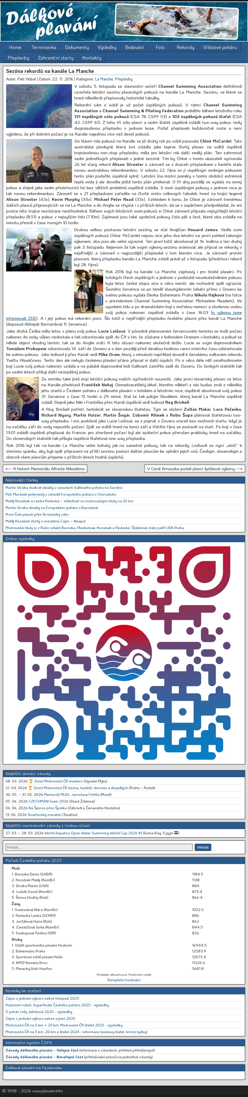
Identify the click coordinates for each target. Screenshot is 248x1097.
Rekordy (185, 47)
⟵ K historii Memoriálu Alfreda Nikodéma (45, 468)
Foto (160, 47)
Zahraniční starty (55, 58)
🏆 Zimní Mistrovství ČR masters (56, 780)
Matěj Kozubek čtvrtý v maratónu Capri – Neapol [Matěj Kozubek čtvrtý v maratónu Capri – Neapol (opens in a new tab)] (46, 520)
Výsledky (107, 47)
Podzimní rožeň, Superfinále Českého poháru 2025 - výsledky (57, 1004)
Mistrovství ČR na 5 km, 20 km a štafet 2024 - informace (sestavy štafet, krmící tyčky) (76, 1031)
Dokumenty (77, 47)
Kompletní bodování (124, 979)
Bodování (134, 47)
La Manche (104, 78)
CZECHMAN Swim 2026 (48, 800)
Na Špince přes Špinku (48, 807)
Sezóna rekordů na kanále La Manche (50, 70)
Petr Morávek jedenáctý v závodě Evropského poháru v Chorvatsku (61, 494)
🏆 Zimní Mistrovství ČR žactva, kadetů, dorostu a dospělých (78, 787)
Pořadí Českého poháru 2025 (34, 860)
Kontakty (91, 58)
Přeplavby (18, 58)
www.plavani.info (47, 1091)
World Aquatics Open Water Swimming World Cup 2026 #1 (93, 832)
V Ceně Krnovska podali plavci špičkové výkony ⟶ (194, 468)
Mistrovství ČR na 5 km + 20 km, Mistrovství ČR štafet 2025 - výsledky (64, 1024)
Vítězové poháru (220, 47)
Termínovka (43, 47)
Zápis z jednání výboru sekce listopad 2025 (42, 998)
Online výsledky (20, 538)
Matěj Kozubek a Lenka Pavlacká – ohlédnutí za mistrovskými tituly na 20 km (69, 500)
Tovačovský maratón (44, 814)
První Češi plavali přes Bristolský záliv (37, 514)
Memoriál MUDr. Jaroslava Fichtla (71, 794)
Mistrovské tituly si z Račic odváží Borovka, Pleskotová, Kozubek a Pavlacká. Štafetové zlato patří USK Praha (95, 527)
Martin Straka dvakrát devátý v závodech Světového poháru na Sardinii (64, 487)
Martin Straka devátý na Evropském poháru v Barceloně (52, 507)
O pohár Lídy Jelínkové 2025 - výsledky (39, 1011)
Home (15, 47)
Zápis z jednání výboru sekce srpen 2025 (40, 1018)
